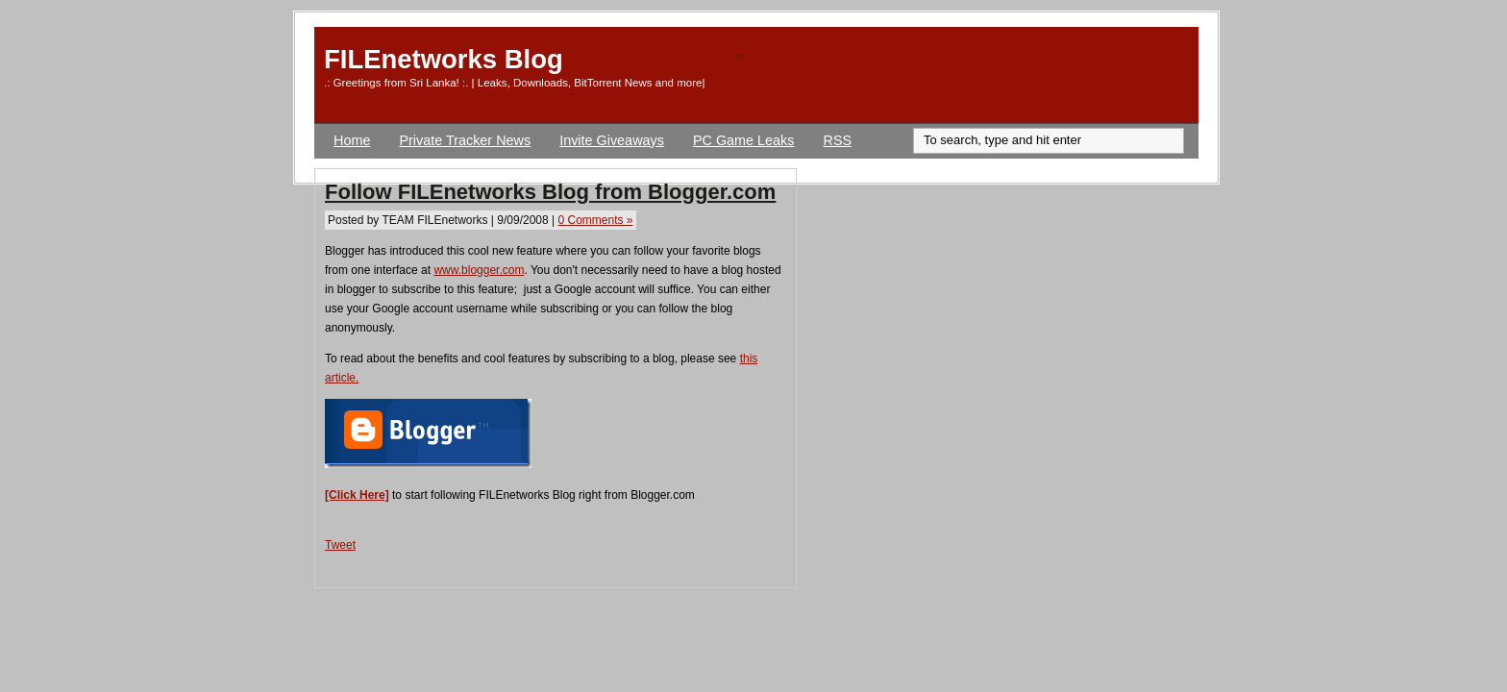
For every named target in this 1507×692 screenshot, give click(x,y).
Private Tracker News (465, 140)
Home (352, 140)
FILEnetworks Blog (443, 59)
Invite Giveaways (611, 140)
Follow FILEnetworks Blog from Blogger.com (550, 192)
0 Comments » (594, 220)
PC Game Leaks (744, 140)
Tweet (340, 545)
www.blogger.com (478, 270)
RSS (838, 140)
